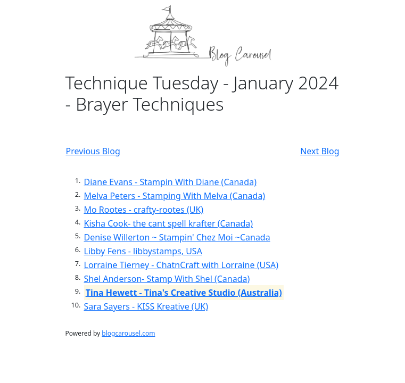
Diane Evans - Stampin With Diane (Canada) (170, 182)
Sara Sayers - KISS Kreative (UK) (146, 306)
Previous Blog (93, 151)
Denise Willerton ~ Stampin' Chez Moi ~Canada (177, 237)
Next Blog (319, 151)
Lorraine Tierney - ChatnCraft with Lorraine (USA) (181, 265)
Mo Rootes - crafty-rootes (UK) (144, 209)
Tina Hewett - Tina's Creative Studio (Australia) (184, 292)
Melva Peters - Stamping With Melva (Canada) (175, 196)
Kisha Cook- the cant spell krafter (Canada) (168, 223)
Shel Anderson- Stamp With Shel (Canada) (167, 279)
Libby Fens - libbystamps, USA (143, 251)
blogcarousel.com (128, 333)
